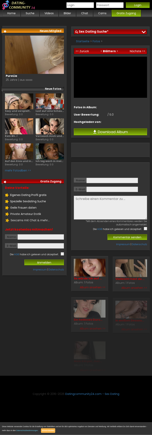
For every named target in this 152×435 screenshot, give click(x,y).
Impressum (123, 244)
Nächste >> (137, 51)
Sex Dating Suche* (93, 31)
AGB (99, 229)
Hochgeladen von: (87, 122)
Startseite (82, 41)
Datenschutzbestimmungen (27, 430)
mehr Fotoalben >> (18, 170)
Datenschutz (139, 244)
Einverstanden (48, 430)
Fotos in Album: (85, 107)
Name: (81, 180)
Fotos (96, 41)
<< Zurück (82, 51)
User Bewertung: (86, 115)
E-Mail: (81, 189)
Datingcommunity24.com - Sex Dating (92, 394)
